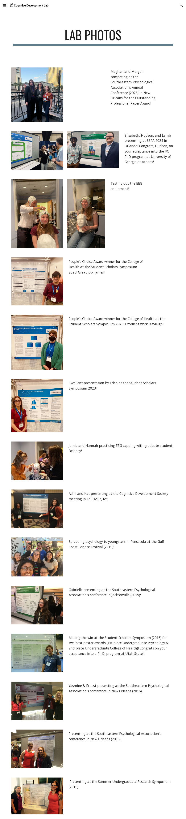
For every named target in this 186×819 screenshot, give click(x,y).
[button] (4, 5)
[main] (93, 37)
